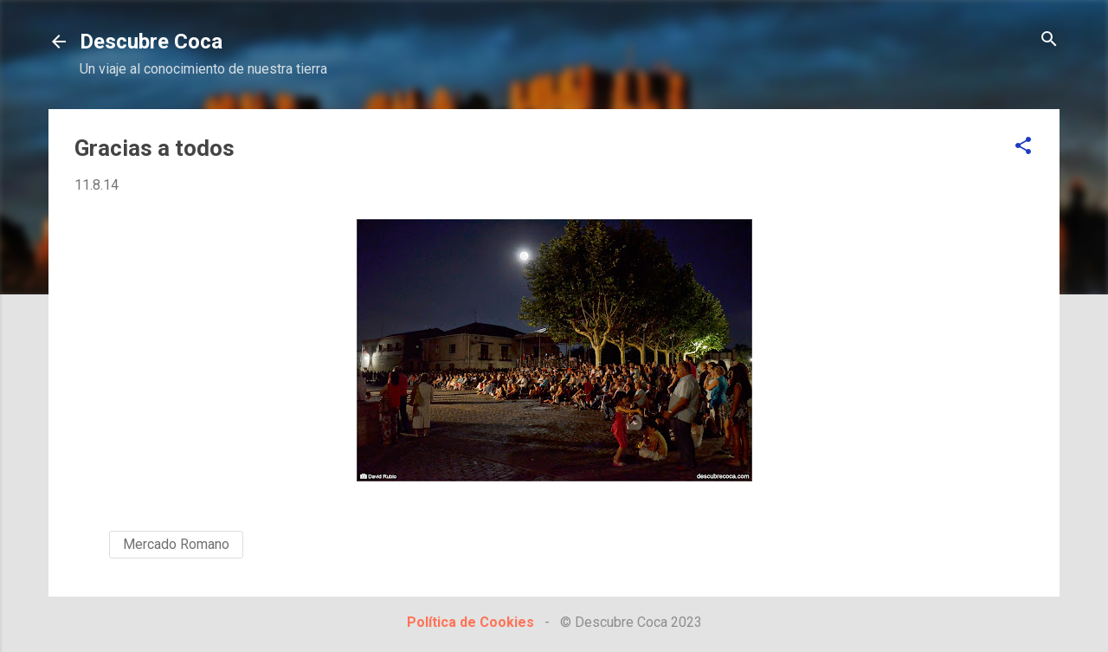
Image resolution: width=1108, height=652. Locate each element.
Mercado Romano (176, 544)
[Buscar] (1049, 40)
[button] (1023, 146)
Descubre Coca (151, 41)
